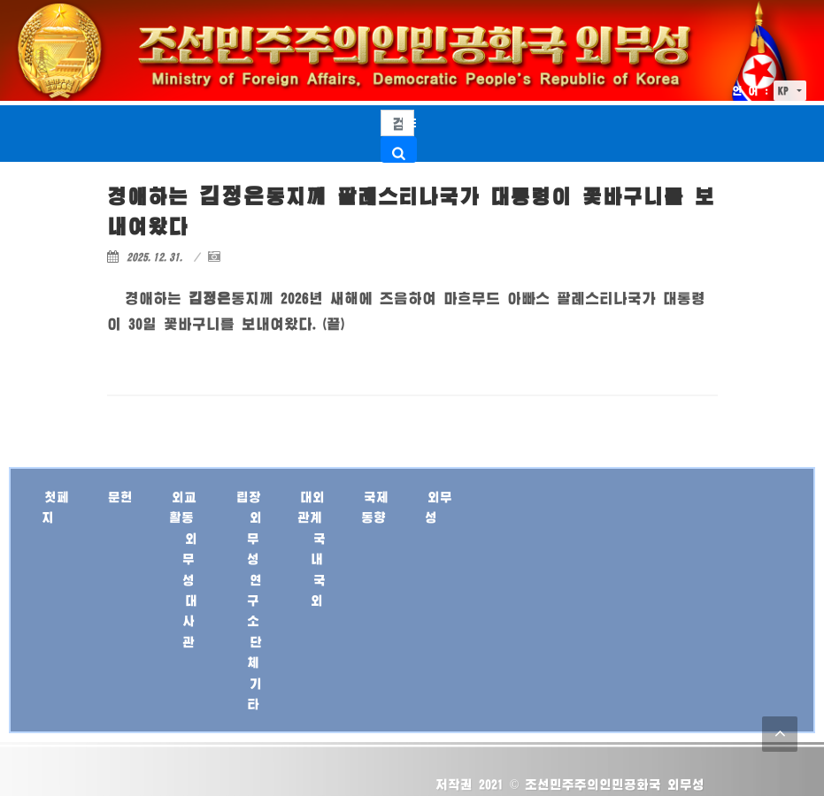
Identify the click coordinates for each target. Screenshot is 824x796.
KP (786, 90)
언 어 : (750, 90)
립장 (248, 496)
